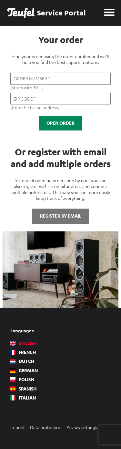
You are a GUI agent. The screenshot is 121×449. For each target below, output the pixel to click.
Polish (22, 379)
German (24, 370)
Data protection (45, 427)
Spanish (23, 389)
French (23, 352)
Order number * (32, 78)
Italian (23, 398)
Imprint (17, 427)
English (23, 343)
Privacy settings (81, 427)
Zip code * (24, 98)
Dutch (22, 361)
